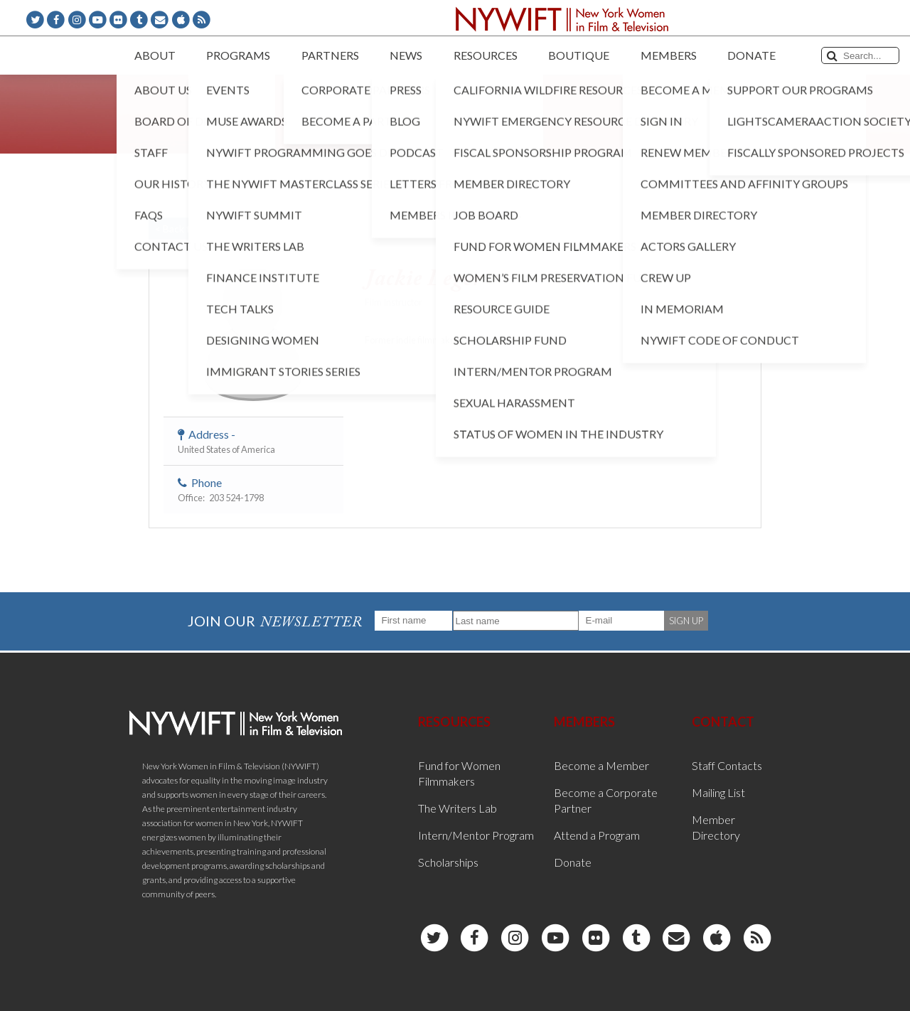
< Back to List (185, 229)
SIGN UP (686, 620)
